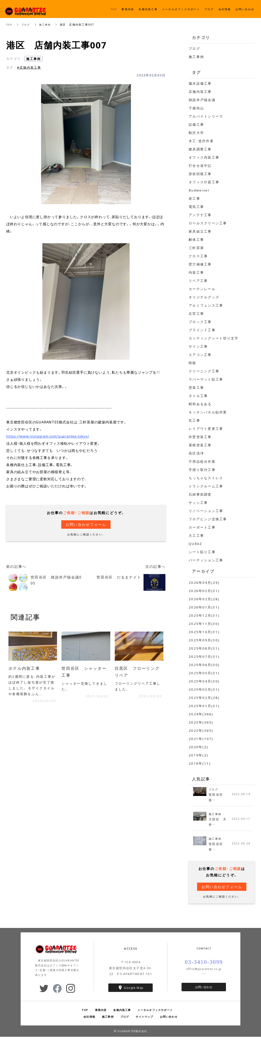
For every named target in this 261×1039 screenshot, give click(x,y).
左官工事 (196, 313)
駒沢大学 (196, 132)
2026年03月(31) (204, 590)
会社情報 (89, 1019)
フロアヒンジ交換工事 (208, 519)
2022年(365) (201, 730)
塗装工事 (196, 387)
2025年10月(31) (204, 631)
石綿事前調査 (200, 494)
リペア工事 (198, 280)
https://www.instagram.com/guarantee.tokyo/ (47, 436)
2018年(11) (200, 763)
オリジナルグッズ (204, 297)
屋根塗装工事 (200, 445)
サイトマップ (144, 1019)
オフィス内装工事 (204, 157)
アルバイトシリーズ (206, 116)
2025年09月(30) (204, 640)
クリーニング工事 (204, 371)
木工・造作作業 (201, 140)
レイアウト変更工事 (206, 428)
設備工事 (196, 124)
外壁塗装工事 (200, 436)
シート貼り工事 (202, 551)
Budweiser (199, 190)
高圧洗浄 (196, 453)
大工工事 (196, 535)
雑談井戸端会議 (202, 99)
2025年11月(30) (204, 623)
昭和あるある (200, 403)
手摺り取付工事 (202, 469)
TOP (9, 24)
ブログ (27, 24)
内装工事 (196, 272)
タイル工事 (198, 395)
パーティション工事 (206, 560)
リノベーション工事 (206, 510)
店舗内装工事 (200, 91)
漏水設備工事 (200, 83)
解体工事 (196, 239)
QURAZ (195, 543)
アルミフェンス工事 (206, 305)
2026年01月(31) (204, 607)
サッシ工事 (198, 502)
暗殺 (192, 362)
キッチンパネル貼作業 (208, 412)
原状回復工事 (200, 173)
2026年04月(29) (204, 582)
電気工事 (196, 206)
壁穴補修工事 (200, 264)
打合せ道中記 (200, 165)
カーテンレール (202, 288)
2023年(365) (201, 722)
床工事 (194, 198)
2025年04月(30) (204, 681)
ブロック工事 (200, 321)
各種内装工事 (122, 1012)
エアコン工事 (200, 354)
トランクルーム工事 (206, 486)
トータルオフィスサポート (155, 1012)
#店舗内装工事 (29, 67)
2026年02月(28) (204, 598)
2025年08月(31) (204, 648)
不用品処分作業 (202, 461)
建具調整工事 (200, 149)
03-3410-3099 (204, 964)
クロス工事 (198, 255)
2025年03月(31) (204, 689)
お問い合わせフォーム (86, 524)
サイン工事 (198, 346)
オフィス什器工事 (204, 181)
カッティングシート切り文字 (213, 338)
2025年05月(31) (204, 672)
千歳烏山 (196, 108)
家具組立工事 (200, 231)
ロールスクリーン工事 (208, 223)
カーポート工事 (202, 527)
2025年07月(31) (204, 656)
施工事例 (47, 24)
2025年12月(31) (204, 615)
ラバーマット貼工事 (206, 379)
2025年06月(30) (204, 664)
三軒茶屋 (196, 247)
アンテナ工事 (200, 214)
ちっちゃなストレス (206, 477)
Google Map (133, 990)
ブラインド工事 (202, 329)
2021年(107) (201, 738)
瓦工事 (194, 420)
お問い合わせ (203, 989)
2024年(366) (201, 714)
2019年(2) (198, 755)
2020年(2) (198, 746)
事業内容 (101, 1012)
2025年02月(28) (204, 697)
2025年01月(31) (204, 705)
